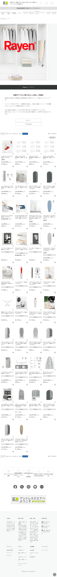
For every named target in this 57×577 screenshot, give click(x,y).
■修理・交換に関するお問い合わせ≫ (46, 532)
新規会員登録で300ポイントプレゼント (28, 8)
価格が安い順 (8, 133)
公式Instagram (28, 124)
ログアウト (9, 555)
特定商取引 (32, 557)
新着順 (20, 133)
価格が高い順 (15, 133)
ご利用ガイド (21, 550)
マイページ (9, 552)
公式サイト (28, 120)
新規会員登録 (10, 550)
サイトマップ (45, 550)
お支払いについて (22, 557)
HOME (1, 18)
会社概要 (32, 550)
